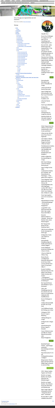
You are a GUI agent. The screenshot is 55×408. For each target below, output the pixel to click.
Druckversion (3, 401)
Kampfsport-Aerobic (20, 80)
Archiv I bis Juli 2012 (21, 64)
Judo (19, 67)
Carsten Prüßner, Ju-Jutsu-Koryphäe (23, 43)
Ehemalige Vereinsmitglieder (22, 98)
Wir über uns (19, 35)
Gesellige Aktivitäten (20, 40)
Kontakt (18, 74)
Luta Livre (18, 105)
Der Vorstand (19, 36)
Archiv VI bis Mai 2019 (21, 57)
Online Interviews (19, 42)
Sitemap (7, 401)
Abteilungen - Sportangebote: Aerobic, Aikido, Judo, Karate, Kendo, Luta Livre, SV (27, 78)
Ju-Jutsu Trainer (20, 87)
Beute (18, 47)
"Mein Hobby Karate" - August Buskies (24, 95)
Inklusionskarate (19, 100)
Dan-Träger (19, 66)
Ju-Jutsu (18, 83)
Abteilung (19, 84)
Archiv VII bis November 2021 (22, 56)
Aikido (18, 104)
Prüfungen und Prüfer (21, 94)
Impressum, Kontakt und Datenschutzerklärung (24, 73)
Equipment (18, 107)
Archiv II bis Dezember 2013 (22, 63)
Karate (19, 70)
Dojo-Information (19, 49)
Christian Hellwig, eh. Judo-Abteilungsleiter (24, 46)
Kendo (19, 71)
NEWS (18, 29)
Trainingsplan (18, 30)
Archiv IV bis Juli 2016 (21, 60)
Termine (17, 32)
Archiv (18, 50)
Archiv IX (51, 340)
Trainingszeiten (20, 91)
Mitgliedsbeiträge (19, 39)
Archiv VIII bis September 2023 (23, 54)
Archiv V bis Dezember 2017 (22, 59)
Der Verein (17, 33)
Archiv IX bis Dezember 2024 (22, 53)
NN (18, 97)
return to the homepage (27, 21)
